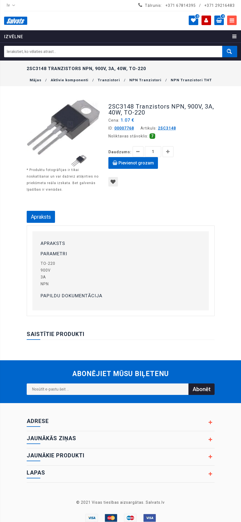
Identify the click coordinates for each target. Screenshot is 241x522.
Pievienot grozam (133, 163)
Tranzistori (109, 80)
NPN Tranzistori (145, 80)
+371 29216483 (219, 5)
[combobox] (10, 5)
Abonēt (202, 389)
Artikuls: (149, 128)
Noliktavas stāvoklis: (128, 136)
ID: (110, 128)
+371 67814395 (180, 5)
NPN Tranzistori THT (191, 80)
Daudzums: (120, 152)
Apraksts (41, 217)
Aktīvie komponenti (70, 80)
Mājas (35, 80)
